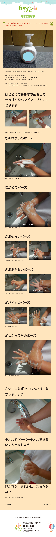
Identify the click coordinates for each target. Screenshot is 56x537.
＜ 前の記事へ (8, 504)
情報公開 (19, 517)
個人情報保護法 (36, 517)
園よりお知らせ (9, 27)
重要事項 (27, 517)
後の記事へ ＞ (47, 504)
